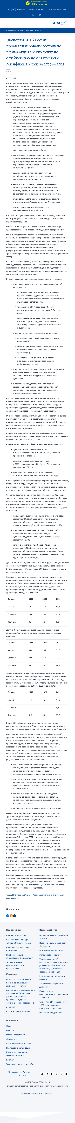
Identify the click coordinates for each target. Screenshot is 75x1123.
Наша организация (25, 30)
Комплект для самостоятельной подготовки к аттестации (53, 994)
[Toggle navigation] (8, 23)
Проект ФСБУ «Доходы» (50, 1012)
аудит (61, 895)
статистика (45, 895)
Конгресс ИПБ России (16, 935)
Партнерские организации (18, 1048)
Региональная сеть (57, 10)
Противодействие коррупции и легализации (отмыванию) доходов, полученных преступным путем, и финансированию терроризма (20, 996)
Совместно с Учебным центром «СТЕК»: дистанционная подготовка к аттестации (53, 1005)
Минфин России (31, 895)
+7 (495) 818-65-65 (17, 9)
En (40, 15)
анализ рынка (12, 898)
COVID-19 (10, 1007)
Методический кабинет (50, 955)
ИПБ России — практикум (51, 950)
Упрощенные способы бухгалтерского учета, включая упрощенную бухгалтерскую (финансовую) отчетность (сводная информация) (53, 965)
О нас (8, 1026)
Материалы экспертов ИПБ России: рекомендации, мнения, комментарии (18, 982)
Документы (11, 1039)
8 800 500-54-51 (36, 9)
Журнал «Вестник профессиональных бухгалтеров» (15, 965)
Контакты (10, 1060)
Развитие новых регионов (18, 1011)
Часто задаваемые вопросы (19, 1043)
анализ (54, 895)
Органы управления (15, 1035)
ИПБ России (11, 30)
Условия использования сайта (20, 1064)
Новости (38, 30)
